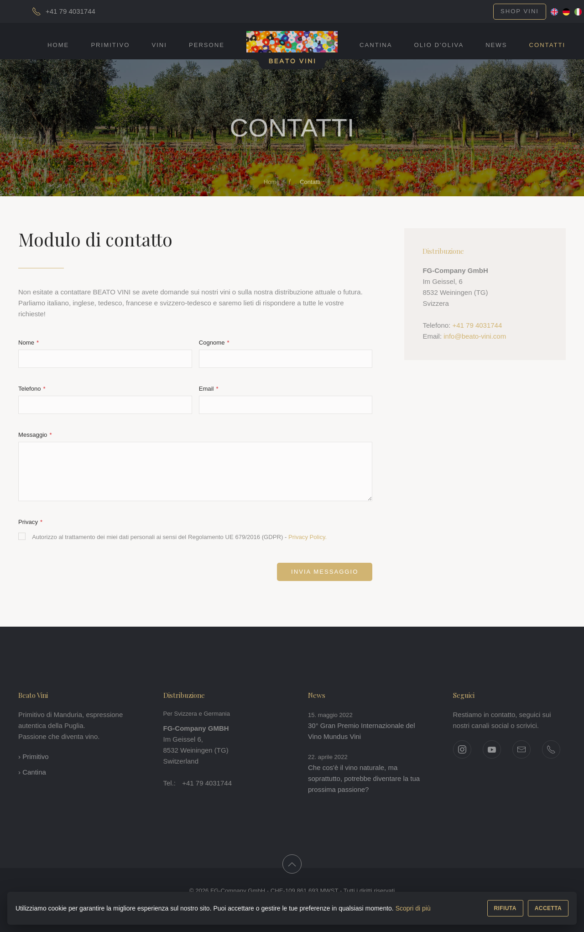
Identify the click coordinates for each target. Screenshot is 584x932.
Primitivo (110, 45)
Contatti (547, 45)
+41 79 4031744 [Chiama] (70, 11)
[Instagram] (462, 749)
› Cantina (32, 772)
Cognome (213, 342)
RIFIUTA (505, 908)
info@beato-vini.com (474, 336)
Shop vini (520, 11)
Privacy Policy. (307, 537)
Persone (206, 45)
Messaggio (33, 434)
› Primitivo (33, 756)
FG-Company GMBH (196, 728)
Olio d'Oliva (439, 45)
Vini (159, 45)
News (496, 45)
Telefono (30, 388)
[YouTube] (492, 749)
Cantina (376, 45)
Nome (27, 342)
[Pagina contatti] (521, 749)
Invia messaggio (324, 571)
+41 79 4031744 (477, 325)
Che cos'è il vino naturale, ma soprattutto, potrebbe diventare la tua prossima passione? (364, 778)
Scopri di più (413, 908)
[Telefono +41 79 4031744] (551, 749)
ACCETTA (548, 908)
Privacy (29, 521)
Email (207, 388)
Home (58, 45)
